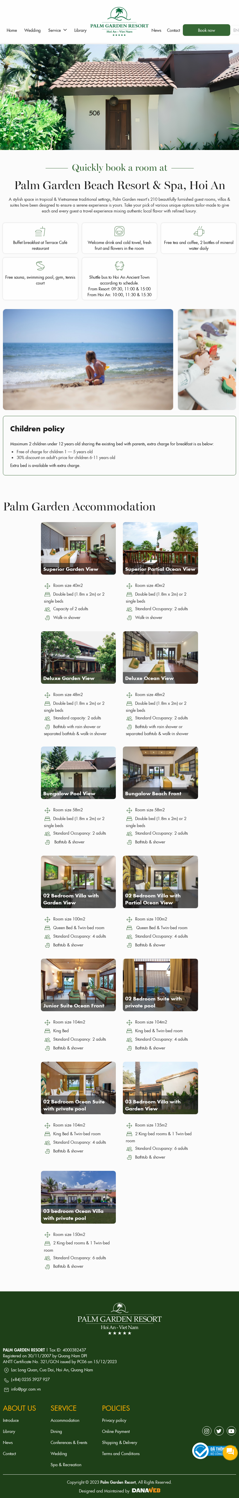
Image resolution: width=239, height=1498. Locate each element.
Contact (9, 1453)
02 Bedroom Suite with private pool (153, 1002)
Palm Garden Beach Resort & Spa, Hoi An (119, 184)
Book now (206, 30)
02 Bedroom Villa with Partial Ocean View (153, 899)
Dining (56, 1431)
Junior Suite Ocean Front (73, 1005)
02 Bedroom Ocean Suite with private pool (74, 1105)
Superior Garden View (70, 569)
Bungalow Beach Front (153, 793)
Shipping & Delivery (119, 1442)
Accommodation (65, 1420)
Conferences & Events (69, 1442)
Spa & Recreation (66, 1464)
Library (9, 1431)
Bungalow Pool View (69, 793)
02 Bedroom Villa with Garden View (71, 899)
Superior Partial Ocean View (160, 569)
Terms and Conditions (121, 1453)
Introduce (11, 1420)
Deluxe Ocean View (149, 678)
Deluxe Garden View (68, 678)
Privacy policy (114, 1420)
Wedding (59, 1453)
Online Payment (116, 1431)
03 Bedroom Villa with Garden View (153, 1105)
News (8, 1442)
